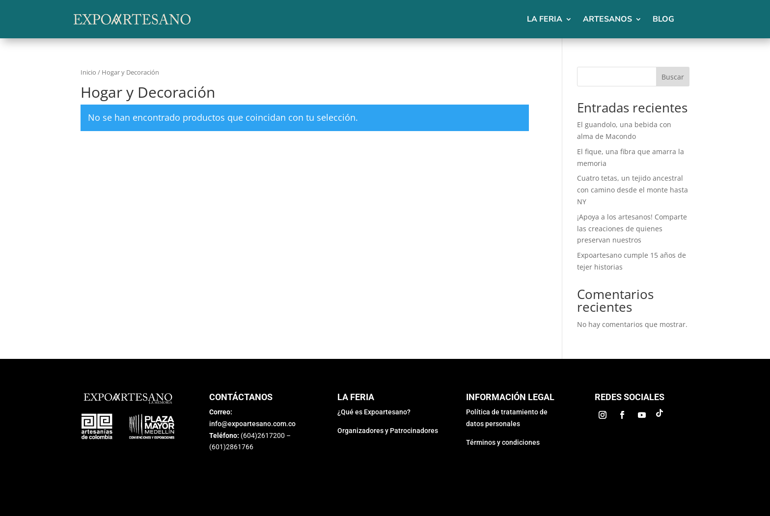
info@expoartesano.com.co (252, 424)
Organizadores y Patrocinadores (387, 431)
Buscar (672, 76)
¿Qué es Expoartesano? (374, 412)
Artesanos (607, 19)
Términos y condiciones (503, 442)
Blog (663, 19)
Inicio (88, 72)
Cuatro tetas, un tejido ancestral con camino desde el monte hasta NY (632, 189)
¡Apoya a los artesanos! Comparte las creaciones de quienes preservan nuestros (632, 228)
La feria (544, 19)
